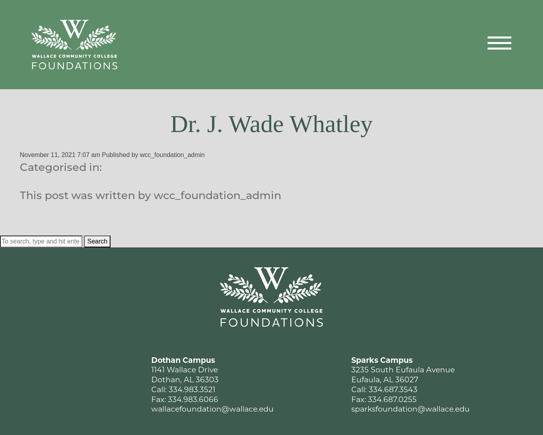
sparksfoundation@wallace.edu (410, 410)
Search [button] (97, 241)
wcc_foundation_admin (172, 154)
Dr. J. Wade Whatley (271, 123)
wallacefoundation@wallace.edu (212, 410)
